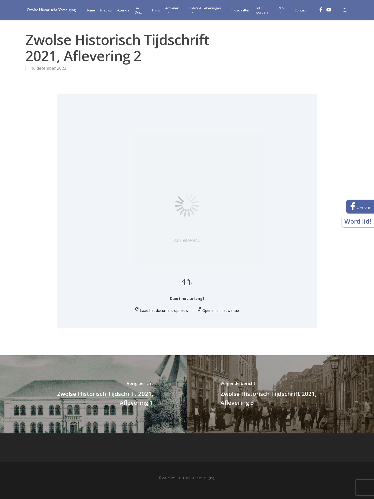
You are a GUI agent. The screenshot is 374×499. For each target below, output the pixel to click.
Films (156, 10)
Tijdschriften (240, 10)
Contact (300, 10)
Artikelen (172, 9)
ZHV (281, 9)
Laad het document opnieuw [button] (161, 310)
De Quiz (138, 10)
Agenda (123, 10)
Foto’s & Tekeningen (205, 9)
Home (90, 10)
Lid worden (262, 10)
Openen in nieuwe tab (218, 310)
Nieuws (106, 10)
